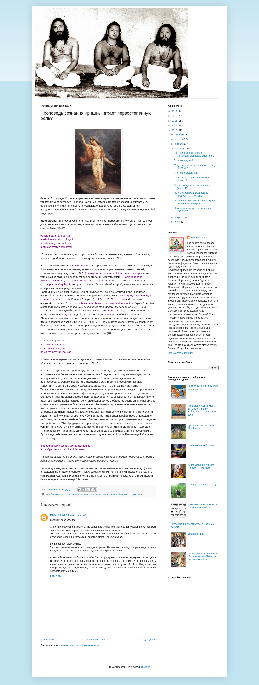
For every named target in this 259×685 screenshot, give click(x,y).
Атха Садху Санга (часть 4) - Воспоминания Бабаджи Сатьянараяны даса (203, 556)
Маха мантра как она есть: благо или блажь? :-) (203, 506)
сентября (180, 148)
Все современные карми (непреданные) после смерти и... (194, 154)
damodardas (198, 237)
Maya (53, 514)
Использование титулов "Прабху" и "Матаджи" (201, 466)
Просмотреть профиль (180, 353)
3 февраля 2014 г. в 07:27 (71, 514)
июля (178, 221)
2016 (175, 116)
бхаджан (55, 494)
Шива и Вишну (196, 533)
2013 (175, 130)
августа (179, 217)
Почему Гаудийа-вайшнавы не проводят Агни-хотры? (191, 194)
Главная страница (97, 639)
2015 (175, 120)
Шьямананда (136, 494)
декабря (180, 134)
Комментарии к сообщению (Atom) (79, 645)
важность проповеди (71, 494)
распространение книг (106, 494)
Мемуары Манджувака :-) (202, 484)
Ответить (55, 576)
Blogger (145, 667)
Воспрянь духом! (183, 160)
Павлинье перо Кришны (201, 445)
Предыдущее (147, 639)
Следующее (48, 639)
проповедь (88, 494)
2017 (175, 111)
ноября (179, 139)
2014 (175, 125)
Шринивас (123, 494)
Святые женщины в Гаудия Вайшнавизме (203, 387)
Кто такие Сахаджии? (186, 172)
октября (179, 144)
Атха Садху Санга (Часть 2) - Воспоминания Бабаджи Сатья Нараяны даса (202, 410)
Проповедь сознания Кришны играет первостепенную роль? (194, 202)
